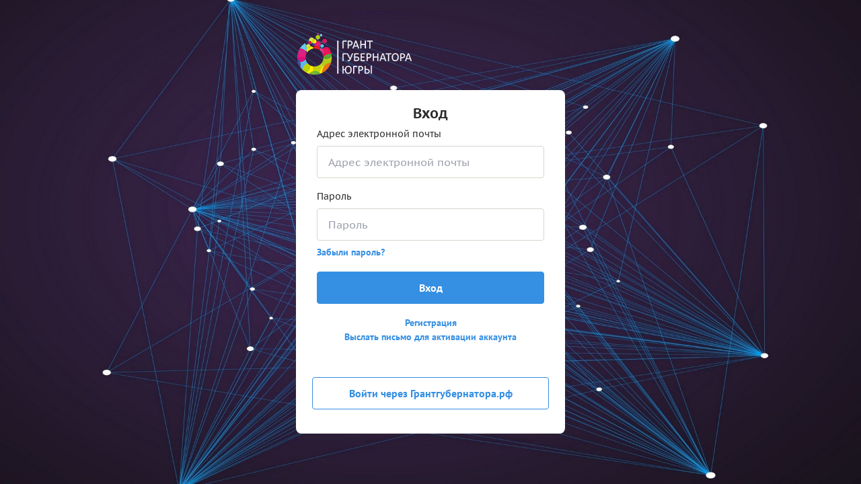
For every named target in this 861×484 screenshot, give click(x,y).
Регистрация (431, 322)
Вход (431, 287)
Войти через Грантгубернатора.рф (431, 393)
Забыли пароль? (351, 252)
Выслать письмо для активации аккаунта (430, 336)
